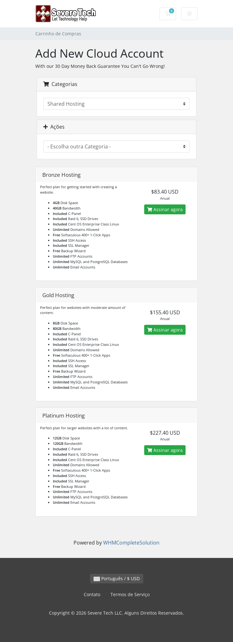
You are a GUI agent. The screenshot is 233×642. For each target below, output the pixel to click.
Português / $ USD (117, 578)
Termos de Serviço (130, 594)
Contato (92, 594)
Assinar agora (165, 209)
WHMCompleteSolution (131, 542)
